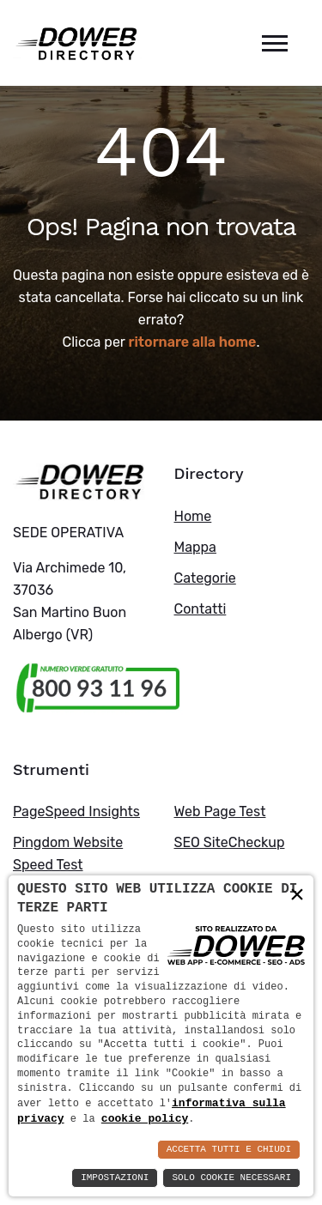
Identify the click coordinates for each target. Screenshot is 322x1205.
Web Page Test (220, 811)
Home (193, 516)
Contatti (200, 609)
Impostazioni (115, 1178)
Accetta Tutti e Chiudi (229, 1149)
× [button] (297, 893)
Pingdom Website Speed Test (68, 853)
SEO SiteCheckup (229, 842)
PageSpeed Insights (76, 811)
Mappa (195, 547)
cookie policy (144, 1118)
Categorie (205, 578)
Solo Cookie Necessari (231, 1178)
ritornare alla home (193, 342)
